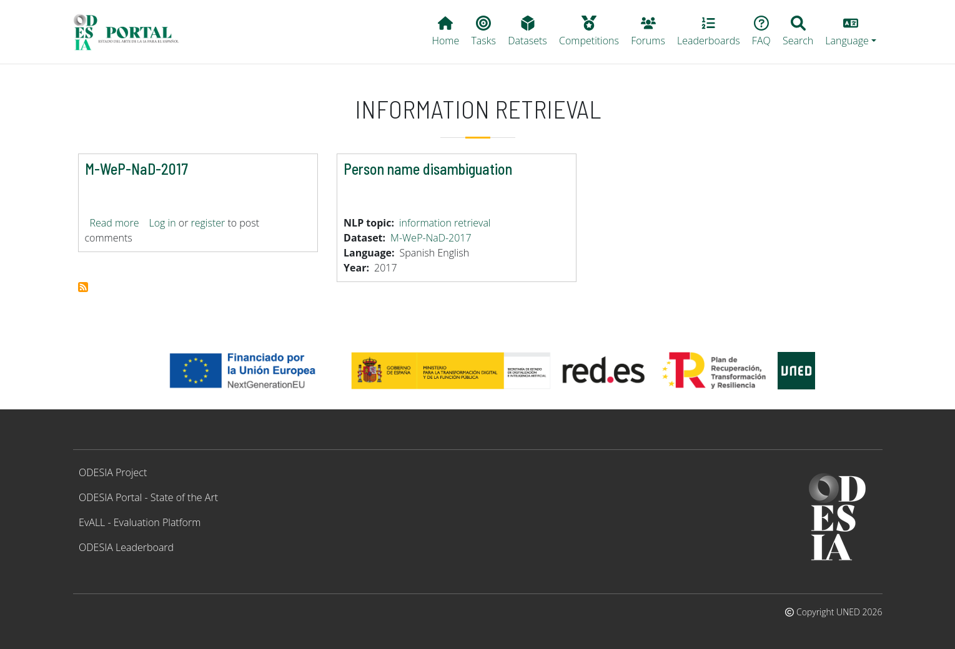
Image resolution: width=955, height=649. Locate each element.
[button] (851, 32)
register (208, 223)
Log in (162, 223)
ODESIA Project (113, 472)
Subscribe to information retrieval (83, 287)
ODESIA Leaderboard (126, 547)
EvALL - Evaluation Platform (139, 522)
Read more (114, 223)
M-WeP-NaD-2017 (431, 238)
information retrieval (444, 223)
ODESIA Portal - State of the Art (148, 497)
